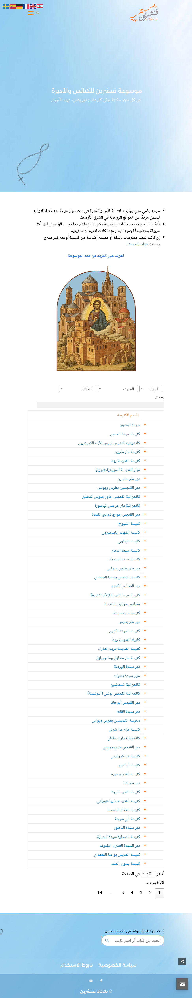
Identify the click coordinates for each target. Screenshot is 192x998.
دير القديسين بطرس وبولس (134, 488)
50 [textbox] (148, 874)
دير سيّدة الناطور (142, 828)
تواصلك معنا (138, 244)
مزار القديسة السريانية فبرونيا (132, 470)
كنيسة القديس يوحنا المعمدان (132, 577)
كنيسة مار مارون (142, 452)
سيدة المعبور (145, 425)
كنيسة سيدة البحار (141, 550)
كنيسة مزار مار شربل (140, 729)
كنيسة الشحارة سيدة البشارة (134, 837)
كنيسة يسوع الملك (141, 864)
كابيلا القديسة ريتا (141, 640)
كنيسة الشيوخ (144, 523)
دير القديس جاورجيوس (137, 747)
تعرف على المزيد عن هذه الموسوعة (96, 256)
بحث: (100, 401)
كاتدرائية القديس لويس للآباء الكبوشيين (124, 443)
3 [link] (141, 893)
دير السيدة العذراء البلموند (135, 846)
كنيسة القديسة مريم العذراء (134, 649)
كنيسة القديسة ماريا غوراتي (133, 801)
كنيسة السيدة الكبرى (140, 631)
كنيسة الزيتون (144, 541)
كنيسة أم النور (144, 765)
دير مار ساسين (144, 479)
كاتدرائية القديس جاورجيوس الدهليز (126, 496)
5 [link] (123, 893)
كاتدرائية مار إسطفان (139, 738)
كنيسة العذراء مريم (140, 774)
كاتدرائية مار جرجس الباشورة (132, 506)
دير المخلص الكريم (141, 586)
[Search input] (137, 940)
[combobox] (151, 389)
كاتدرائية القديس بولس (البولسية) (129, 693)
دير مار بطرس (144, 622)
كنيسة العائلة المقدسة (139, 810)
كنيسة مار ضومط (142, 613)
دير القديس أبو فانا (140, 702)
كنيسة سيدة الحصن (140, 434)
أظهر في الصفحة (143, 874)
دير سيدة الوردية (142, 667)
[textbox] (155, 389)
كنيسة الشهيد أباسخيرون (136, 532)
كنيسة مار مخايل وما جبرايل (133, 658)
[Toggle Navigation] (31, 13)
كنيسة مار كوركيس (140, 756)
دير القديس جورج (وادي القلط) (131, 514)
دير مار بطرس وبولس (139, 568)
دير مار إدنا (147, 783)
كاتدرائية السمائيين (140, 685)
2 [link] (150, 893)
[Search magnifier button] (107, 940)
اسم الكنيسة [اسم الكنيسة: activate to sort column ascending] (142, 415)
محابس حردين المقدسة (137, 604)
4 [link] (132, 893)
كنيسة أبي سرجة (142, 819)
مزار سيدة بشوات (142, 676)
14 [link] (99, 893)
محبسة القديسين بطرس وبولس (131, 720)
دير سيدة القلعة (143, 711)
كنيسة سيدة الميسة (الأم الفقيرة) (130, 595)
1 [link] (159, 893)
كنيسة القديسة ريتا (140, 461)
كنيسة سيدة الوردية (140, 559)
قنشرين (88, 991)
